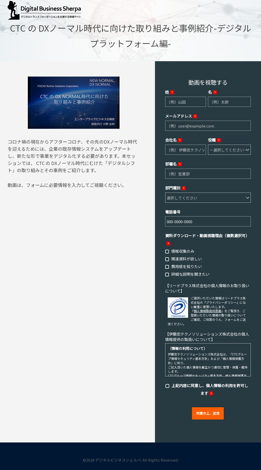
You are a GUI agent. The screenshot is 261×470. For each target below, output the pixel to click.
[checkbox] (208, 262)
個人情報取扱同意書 (207, 311)
